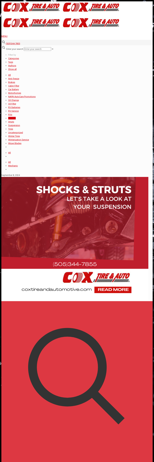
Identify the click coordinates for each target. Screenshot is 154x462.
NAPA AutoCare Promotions (22, 96)
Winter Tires (14, 136)
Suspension (14, 125)
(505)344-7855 (13, 43)
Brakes (11, 82)
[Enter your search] (37, 49)
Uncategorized (15, 132)
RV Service (13, 111)
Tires (10, 129)
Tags (10, 62)
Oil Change (13, 100)
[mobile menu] (77, 36)
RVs (10, 114)
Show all (12, 69)
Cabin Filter (13, 86)
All (9, 75)
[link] (53, 49)
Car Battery (13, 89)
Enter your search (14, 49)
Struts (11, 121)
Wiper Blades (14, 143)
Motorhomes (14, 93)
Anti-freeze (13, 78)
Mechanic (13, 165)
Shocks (12, 118)
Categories (13, 58)
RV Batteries (14, 107)
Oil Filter (12, 103)
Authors (12, 65)
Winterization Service (18, 139)
